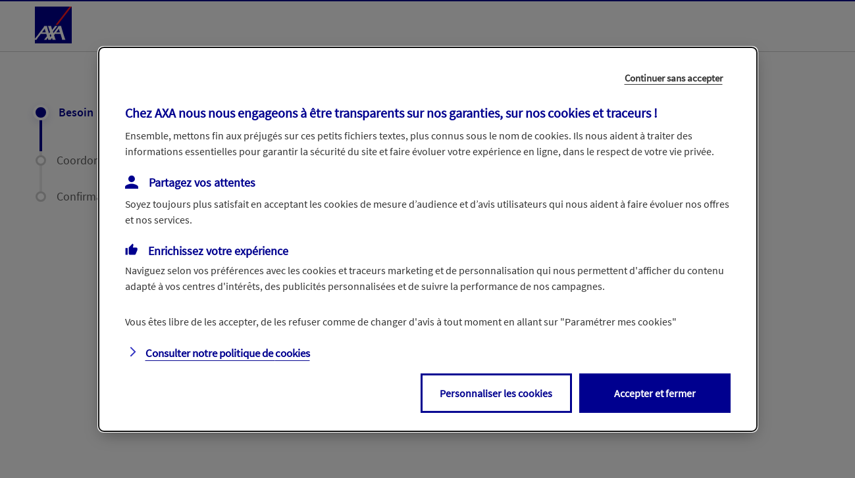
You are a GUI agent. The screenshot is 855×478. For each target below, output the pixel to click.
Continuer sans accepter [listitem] (674, 77)
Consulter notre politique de (227, 353)
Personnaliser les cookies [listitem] (496, 393)
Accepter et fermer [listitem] (655, 393)
